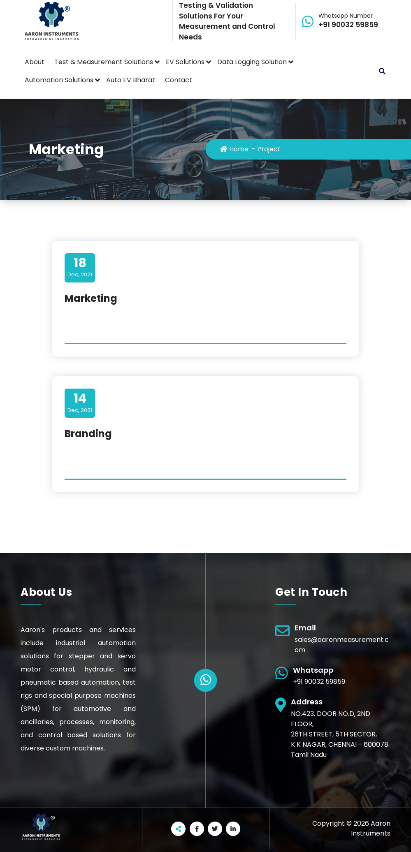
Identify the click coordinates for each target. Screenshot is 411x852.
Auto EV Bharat (130, 80)
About (34, 62)
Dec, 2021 (79, 267)
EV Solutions (185, 62)
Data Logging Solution (252, 62)
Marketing (91, 298)
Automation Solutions (59, 80)
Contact (178, 80)
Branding (88, 433)
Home (234, 149)
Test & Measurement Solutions (103, 62)
